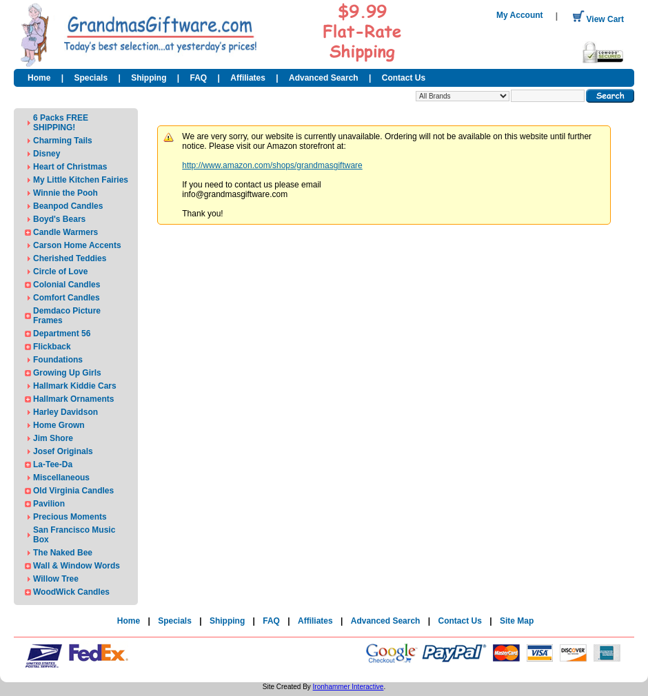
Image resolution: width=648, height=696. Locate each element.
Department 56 (61, 333)
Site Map (517, 621)
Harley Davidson (65, 412)
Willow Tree (56, 579)
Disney (46, 153)
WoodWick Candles (71, 592)
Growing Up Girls (67, 373)
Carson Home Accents (77, 245)
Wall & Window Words (76, 566)
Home (39, 78)
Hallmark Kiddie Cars (75, 386)
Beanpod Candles (68, 206)
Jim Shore (53, 438)
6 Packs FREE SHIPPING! (60, 122)
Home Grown (59, 425)
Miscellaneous (61, 477)
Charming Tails (62, 140)
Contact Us (403, 78)
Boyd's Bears (59, 219)
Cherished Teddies (69, 258)
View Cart (598, 19)
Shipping (148, 78)
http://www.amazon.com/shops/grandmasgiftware (272, 165)
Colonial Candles (66, 284)
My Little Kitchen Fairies (80, 180)
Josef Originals (63, 451)
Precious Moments (70, 517)
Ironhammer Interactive (348, 686)
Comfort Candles (66, 298)
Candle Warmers (65, 232)
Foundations (58, 360)
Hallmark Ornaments (73, 399)
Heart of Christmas (70, 167)
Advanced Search (323, 78)
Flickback (52, 346)
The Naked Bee (62, 552)
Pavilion (49, 504)
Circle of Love (60, 271)
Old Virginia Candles (73, 490)
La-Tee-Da (52, 464)
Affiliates (247, 78)
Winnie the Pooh (65, 193)
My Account (519, 15)
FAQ (198, 78)
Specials (91, 78)
